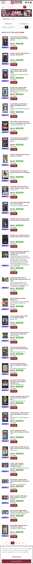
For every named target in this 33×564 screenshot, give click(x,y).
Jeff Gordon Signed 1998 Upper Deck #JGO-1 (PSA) (20, 203)
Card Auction (9, 23)
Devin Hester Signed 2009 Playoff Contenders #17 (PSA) (19, 511)
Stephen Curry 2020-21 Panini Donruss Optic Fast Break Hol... (20, 219)
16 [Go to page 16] (22, 543)
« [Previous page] (2, 543)
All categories (24, 23)
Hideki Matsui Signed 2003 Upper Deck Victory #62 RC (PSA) (18, 71)
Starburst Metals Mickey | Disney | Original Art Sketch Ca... (19, 365)
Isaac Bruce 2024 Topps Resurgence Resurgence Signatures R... (18, 381)
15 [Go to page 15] (19, 543)
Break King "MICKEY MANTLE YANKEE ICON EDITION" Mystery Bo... (19, 253)
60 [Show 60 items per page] (30, 27)
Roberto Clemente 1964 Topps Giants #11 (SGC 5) (19, 155)
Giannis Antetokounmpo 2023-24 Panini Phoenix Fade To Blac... (19, 398)
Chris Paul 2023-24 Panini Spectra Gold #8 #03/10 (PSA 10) (19, 348)
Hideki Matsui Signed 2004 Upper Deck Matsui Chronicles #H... (19, 481)
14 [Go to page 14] (16, 543)
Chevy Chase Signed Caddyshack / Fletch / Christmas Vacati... (17, 464)
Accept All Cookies (16, 561)
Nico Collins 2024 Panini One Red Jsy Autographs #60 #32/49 (20, 122)
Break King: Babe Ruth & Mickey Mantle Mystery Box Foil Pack (20, 279)
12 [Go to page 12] (9, 543)
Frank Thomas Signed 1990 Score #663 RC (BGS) (18, 316)
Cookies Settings (16, 556)
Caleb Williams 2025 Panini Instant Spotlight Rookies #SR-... (18, 105)
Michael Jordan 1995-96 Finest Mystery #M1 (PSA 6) (19, 54)
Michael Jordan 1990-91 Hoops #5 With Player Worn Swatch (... (20, 235)
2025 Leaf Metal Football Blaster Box (18, 299)
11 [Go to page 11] (5, 543)
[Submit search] (24, 7)
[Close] (30, 549)
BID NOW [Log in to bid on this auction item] (13, 48)
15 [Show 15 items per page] (23, 27)
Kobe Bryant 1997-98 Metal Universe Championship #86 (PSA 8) (19, 38)
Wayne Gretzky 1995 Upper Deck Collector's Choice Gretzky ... (18, 497)
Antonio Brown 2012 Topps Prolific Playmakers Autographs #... (20, 172)
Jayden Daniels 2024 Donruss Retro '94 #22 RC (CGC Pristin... (20, 447)
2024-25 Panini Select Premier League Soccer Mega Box (19, 333)
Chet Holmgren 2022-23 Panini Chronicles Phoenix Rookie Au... (19, 414)
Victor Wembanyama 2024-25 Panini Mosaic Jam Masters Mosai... (19, 139)
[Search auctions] (14, 7)
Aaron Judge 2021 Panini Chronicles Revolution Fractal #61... (19, 432)
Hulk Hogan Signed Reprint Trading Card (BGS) (18, 526)
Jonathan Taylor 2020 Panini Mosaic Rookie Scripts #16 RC (19, 187)
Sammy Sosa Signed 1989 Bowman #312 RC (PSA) (18, 88)
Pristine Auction (6, 19)
